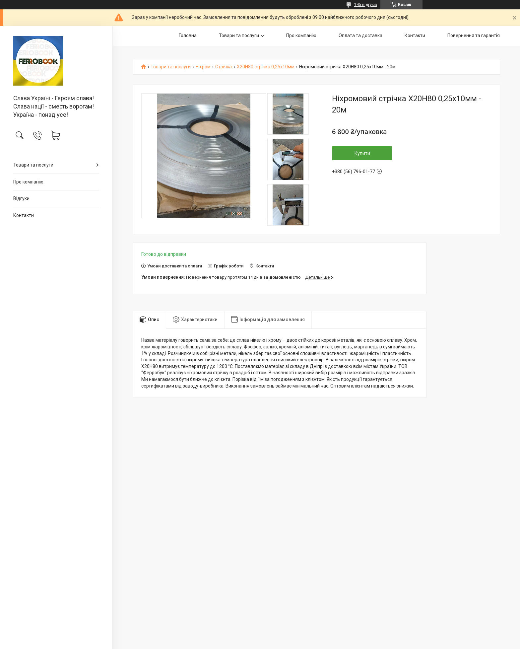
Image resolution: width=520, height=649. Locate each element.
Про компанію (28, 181)
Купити (362, 153)
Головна (188, 35)
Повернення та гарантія (473, 35)
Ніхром (203, 66)
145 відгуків (365, 4)
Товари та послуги (33, 165)
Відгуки (21, 198)
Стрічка (223, 66)
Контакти (23, 215)
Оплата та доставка (360, 35)
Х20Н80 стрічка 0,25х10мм (265, 66)
